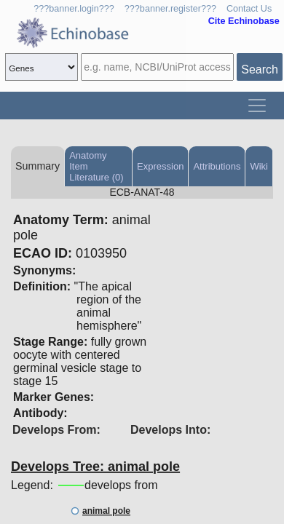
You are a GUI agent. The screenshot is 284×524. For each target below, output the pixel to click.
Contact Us (249, 9)
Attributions (216, 166)
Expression (160, 166)
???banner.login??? (73, 9)
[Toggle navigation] (257, 105)
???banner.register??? (170, 9)
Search (259, 69)
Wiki (259, 166)
